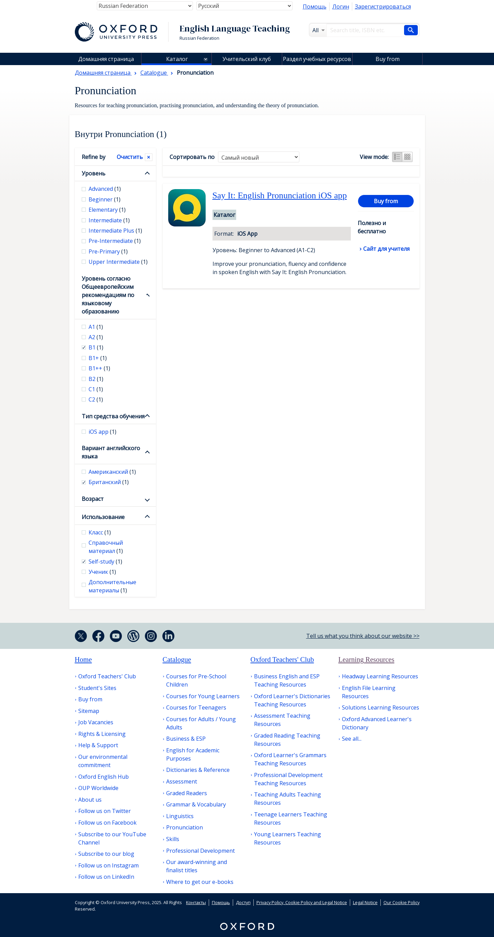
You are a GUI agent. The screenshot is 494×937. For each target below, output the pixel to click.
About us (90, 799)
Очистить (130, 157)
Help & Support (98, 745)
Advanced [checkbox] (105, 189)
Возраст (93, 499)
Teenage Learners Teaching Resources (290, 818)
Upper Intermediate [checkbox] (118, 262)
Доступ (243, 902)
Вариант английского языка (111, 452)
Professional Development (200, 850)
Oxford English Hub (103, 776)
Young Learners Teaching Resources (287, 838)
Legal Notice (365, 902)
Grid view (407, 157)
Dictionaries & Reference (198, 770)
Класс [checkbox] (100, 532)
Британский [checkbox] (109, 482)
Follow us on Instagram (108, 865)
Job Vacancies (95, 722)
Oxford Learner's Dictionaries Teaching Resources (292, 700)
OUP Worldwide (98, 788)
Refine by (93, 157)
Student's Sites (97, 688)
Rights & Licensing (102, 734)
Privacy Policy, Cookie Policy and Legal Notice (301, 902)
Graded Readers (186, 793)
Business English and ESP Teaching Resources (287, 680)
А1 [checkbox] (96, 327)
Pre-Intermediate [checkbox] (115, 241)
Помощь (314, 6)
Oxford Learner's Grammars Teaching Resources (290, 759)
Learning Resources (366, 659)
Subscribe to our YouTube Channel (112, 838)
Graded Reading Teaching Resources (287, 740)
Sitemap (88, 711)
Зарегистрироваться (383, 6)
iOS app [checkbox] (102, 431)
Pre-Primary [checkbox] (108, 251)
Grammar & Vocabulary (196, 804)
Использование (103, 517)
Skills (172, 839)
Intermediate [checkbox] (109, 220)
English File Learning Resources (368, 692)
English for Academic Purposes (192, 754)
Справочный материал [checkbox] (106, 547)
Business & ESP (186, 738)
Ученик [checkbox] (102, 572)
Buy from (388, 59)
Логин (340, 6)
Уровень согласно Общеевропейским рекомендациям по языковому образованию (108, 295)
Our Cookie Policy (401, 902)
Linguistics (180, 816)
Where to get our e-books (199, 882)
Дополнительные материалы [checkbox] (112, 586)
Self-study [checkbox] (105, 561)
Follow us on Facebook (107, 822)
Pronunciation (184, 827)
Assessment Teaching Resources (282, 720)
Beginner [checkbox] (104, 199)
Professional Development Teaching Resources (288, 779)
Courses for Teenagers (196, 707)
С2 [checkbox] (96, 399)
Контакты (196, 902)
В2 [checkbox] (96, 379)
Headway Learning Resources (380, 676)
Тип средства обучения (113, 416)
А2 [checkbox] (96, 337)
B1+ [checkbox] (98, 358)
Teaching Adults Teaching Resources (287, 798)
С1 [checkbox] (96, 389)
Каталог (177, 59)
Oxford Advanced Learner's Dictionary (377, 723)
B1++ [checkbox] (99, 368)
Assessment (181, 781)
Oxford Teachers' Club (107, 676)
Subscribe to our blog (106, 854)
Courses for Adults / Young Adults (201, 723)
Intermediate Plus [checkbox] (115, 230)
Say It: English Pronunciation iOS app (279, 195)
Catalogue (177, 659)
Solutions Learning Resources (380, 707)
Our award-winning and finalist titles (196, 866)
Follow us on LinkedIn (106, 876)
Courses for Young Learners (203, 696)
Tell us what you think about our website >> (363, 636)
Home (83, 659)
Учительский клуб (246, 59)
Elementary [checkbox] (107, 209)
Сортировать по (192, 157)
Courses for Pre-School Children (196, 680)
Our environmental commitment (102, 761)
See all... (351, 738)
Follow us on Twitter (104, 811)
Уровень (93, 173)
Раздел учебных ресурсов (317, 59)
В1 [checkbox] (96, 347)
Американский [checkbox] (112, 472)
